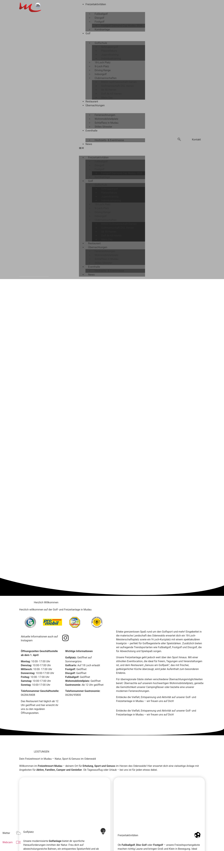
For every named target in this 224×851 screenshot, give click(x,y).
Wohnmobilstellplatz (106, 118)
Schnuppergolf (109, 46)
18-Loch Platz (102, 62)
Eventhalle (91, 130)
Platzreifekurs (109, 50)
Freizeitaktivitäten (95, 4)
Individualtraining (111, 58)
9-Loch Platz (102, 66)
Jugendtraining (109, 54)
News (88, 144)
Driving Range (103, 70)
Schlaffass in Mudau (106, 122)
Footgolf (99, 21)
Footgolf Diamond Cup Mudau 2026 (121, 25)
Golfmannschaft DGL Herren (117, 85)
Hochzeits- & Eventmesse (109, 140)
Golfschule (101, 43)
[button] (112, 148)
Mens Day (106, 97)
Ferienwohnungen (105, 115)
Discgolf (99, 17)
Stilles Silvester (103, 126)
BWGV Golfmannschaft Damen (119, 82)
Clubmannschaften (106, 78)
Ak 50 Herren (108, 89)
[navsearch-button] (179, 139)
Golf (87, 33)
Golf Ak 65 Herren (111, 93)
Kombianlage (102, 29)
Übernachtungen (95, 105)
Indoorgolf (100, 74)
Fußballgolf (101, 13)
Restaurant (91, 101)
